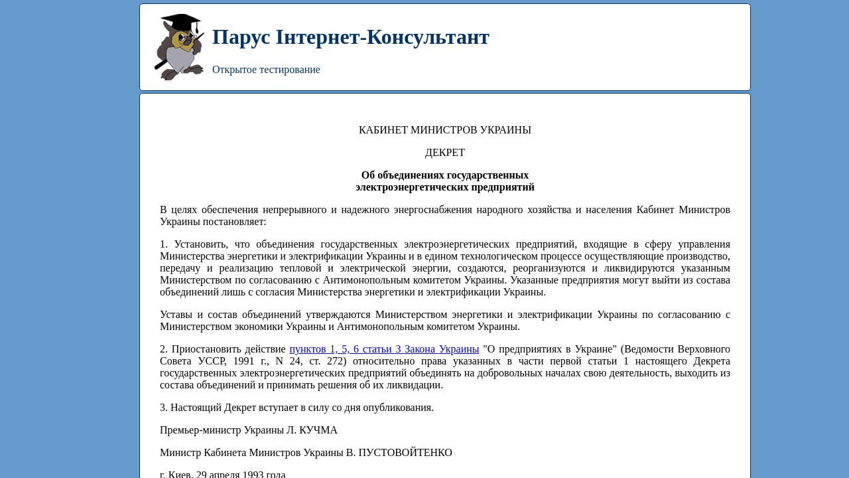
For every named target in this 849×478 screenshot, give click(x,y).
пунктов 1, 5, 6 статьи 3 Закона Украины (384, 349)
